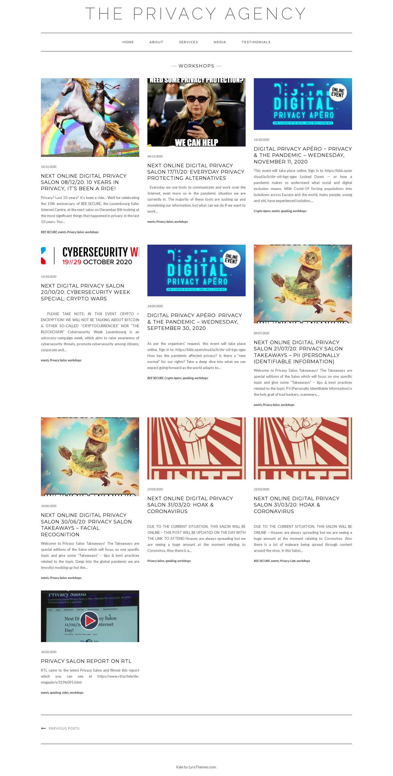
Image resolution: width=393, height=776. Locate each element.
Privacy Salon (75, 232)
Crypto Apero (262, 211)
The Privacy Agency (196, 13)
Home (128, 42)
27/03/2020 (155, 489)
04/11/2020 (155, 156)
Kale (179, 767)
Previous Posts (64, 728)
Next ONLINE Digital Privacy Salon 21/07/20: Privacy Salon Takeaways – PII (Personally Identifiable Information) (298, 352)
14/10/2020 (261, 139)
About (156, 42)
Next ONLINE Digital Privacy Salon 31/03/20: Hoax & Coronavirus (190, 505)
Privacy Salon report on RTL (86, 661)
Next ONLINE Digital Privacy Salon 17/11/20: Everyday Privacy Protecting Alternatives (196, 172)
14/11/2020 (48, 166)
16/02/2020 (48, 652)
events (62, 232)
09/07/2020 (261, 333)
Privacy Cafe (288, 561)
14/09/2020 (155, 306)
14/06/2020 (48, 506)
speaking (286, 211)
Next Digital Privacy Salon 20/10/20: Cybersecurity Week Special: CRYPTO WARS (85, 292)
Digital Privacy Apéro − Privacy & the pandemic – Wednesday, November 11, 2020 (303, 155)
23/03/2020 (261, 489)
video (65, 692)
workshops (92, 232)
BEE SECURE (49, 232)
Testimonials (256, 42)
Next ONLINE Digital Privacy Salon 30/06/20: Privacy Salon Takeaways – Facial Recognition (86, 524)
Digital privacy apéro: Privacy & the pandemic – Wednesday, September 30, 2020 (194, 321)
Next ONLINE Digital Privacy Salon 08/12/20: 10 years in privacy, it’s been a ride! (84, 182)
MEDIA (220, 42)
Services (188, 42)
